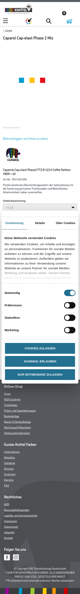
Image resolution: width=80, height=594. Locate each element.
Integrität (9, 532)
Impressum (10, 521)
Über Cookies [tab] (65, 223)
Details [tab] (40, 223)
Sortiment (9, 474)
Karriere (9, 479)
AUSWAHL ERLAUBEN (40, 361)
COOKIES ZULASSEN (40, 348)
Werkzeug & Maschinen (17, 427)
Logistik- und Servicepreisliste (20, 515)
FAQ (6, 485)
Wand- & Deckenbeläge (17, 421)
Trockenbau (10, 405)
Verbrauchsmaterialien (17, 433)
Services (9, 468)
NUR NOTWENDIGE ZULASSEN (40, 374)
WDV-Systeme (12, 399)
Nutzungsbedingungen (16, 510)
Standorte (9, 463)
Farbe (7, 393)
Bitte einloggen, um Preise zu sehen (25, 138)
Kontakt (8, 538)
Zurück (8, 30)
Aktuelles (9, 457)
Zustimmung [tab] (14, 223)
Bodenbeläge (11, 416)
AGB (6, 504)
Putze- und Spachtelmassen (20, 410)
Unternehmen (12, 451)
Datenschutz (11, 526)
